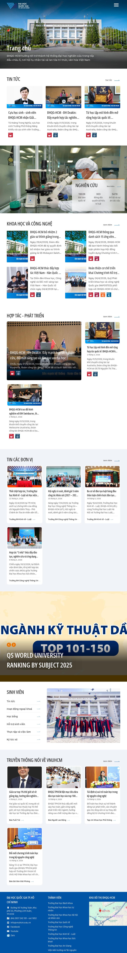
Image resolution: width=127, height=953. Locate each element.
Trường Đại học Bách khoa (60, 903)
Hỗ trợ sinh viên (23, 724)
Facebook (15, 927)
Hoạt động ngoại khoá (23, 708)
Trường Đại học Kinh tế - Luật (61, 934)
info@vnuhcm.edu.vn (21, 922)
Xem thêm (114, 186)
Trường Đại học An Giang (59, 946)
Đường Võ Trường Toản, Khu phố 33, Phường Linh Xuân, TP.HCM (22, 910)
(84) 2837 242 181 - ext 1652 (24, 918)
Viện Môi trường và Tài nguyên (62, 950)
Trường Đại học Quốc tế (59, 922)
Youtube (14, 931)
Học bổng (23, 716)
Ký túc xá (23, 739)
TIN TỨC (112, 80)
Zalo (13, 935)
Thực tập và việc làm (23, 731)
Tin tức (23, 701)
